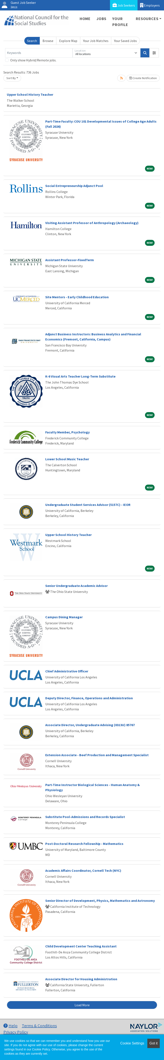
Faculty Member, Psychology (67, 432)
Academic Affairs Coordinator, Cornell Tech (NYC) (83, 870)
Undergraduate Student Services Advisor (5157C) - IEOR (87, 504)
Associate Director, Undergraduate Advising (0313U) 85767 (90, 725)
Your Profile (120, 21)
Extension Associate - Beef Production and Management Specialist (97, 755)
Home (85, 18)
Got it (153, 1043)
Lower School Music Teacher (67, 459)
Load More (82, 1005)
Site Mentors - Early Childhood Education (77, 297)
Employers (150, 5)
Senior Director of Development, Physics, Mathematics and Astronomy (100, 900)
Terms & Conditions (39, 1025)
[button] (154, 53)
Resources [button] (147, 18)
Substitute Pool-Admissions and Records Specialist (85, 817)
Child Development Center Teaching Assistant (81, 946)
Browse (47, 41)
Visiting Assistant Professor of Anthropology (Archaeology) (92, 223)
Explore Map (68, 41)
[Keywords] (39, 53)
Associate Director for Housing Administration (81, 979)
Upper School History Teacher (30, 94)
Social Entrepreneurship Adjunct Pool (74, 186)
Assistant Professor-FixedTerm (69, 260)
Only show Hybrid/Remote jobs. (33, 60)
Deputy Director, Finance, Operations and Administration (89, 698)
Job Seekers (124, 5)
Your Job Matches (95, 41)
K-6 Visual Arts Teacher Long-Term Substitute (80, 376)
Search (32, 41)
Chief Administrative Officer (66, 671)
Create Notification (143, 78)
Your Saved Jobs (125, 41)
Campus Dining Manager (64, 617)
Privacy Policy (15, 1032)
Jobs (101, 18)
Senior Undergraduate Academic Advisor (76, 586)
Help (10, 1025)
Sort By (11, 78)
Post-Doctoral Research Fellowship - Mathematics (84, 843)
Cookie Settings (132, 1043)
